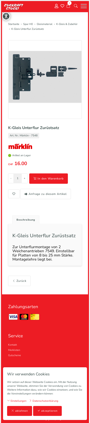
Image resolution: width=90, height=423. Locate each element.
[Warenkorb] (68, 6)
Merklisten (14, 350)
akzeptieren (47, 411)
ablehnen (19, 411)
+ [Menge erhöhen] (24, 178)
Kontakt (12, 345)
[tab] (24, 218)
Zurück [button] (19, 281)
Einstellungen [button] (16, 401)
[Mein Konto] (56, 6)
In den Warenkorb (49, 178)
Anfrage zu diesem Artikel (46, 194)
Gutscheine (14, 355)
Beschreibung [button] (25, 220)
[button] (75, 6)
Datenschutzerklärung (43, 401)
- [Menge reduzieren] (10, 178)
